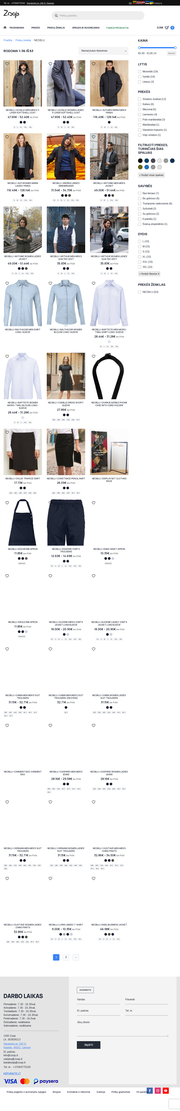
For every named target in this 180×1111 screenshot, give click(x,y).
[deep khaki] (69, 195)
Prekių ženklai (56, 27)
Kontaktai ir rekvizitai (78, 1092)
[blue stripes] (109, 341)
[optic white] (112, 558)
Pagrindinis (17, 27)
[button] (157, 71)
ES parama (142, 1092)
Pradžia (8, 40)
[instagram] (158, 1091)
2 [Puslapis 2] (66, 957)
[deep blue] (112, 934)
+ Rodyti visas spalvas (151, 175)
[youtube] (166, 1091)
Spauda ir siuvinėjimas (85, 27)
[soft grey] (26, 558)
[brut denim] (67, 784)
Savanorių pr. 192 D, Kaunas (40, 3)
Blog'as (57, 1092)
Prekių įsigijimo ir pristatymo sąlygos (26, 1092)
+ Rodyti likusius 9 (149, 274)
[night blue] (21, 122)
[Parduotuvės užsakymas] (103, 51)
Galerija (101, 1092)
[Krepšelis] (165, 27)
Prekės (35, 27)
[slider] (139, 47)
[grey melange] (64, 934)
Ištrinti (171, 53)
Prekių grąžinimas (120, 1092)
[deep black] (24, 122)
